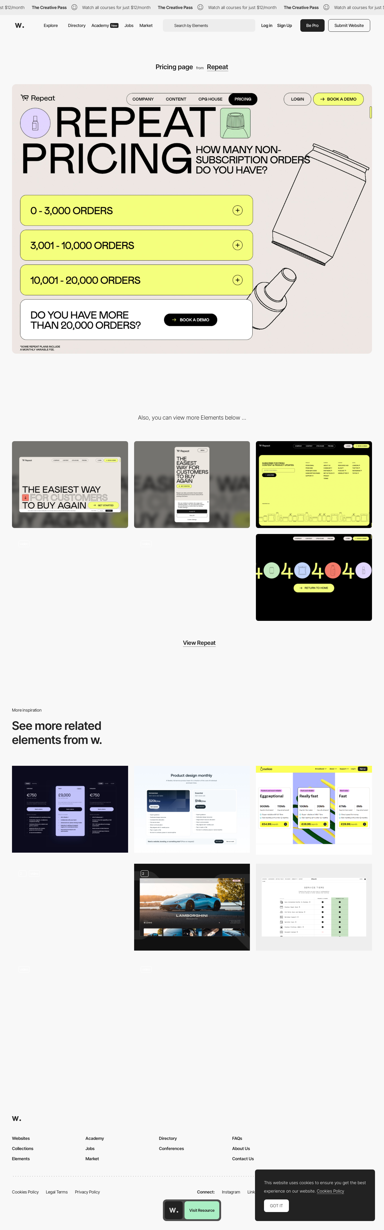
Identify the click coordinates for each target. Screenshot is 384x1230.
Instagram (231, 1191)
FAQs (237, 1138)
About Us (241, 1148)
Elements (21, 1158)
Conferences (171, 1148)
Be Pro (312, 25)
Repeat (217, 66)
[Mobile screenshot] (192, 484)
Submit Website (349, 25)
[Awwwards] (19, 25)
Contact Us (243, 1158)
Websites (21, 1138)
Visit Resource (201, 1210)
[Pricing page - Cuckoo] (314, 810)
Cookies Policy (25, 1191)
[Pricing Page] (70, 907)
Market (146, 25)
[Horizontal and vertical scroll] (192, 577)
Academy (105, 25)
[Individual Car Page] (192, 907)
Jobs (129, 25)
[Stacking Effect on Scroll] (70, 577)
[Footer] (314, 484)
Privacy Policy (87, 1191)
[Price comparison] (70, 1003)
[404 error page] (314, 577)
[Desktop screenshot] (70, 484)
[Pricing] (70, 809)
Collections (22, 1148)
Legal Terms (57, 1191)
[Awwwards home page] (174, 1210)
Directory (77, 25)
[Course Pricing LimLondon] (192, 1003)
